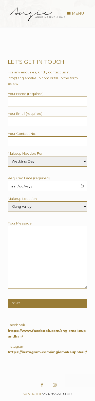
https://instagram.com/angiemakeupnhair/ (47, 352)
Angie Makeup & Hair (56, 393)
